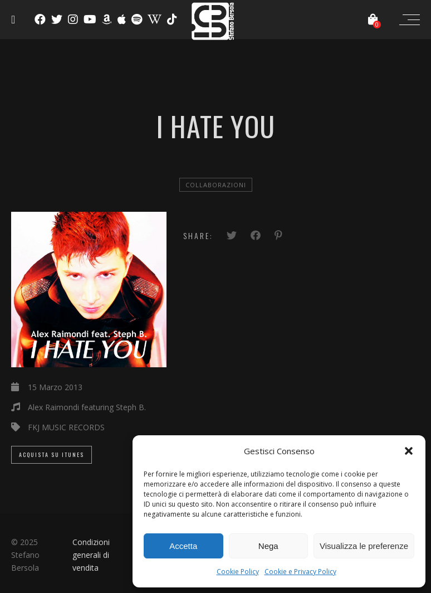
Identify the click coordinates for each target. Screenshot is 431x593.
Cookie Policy (238, 571)
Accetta (183, 546)
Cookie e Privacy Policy (300, 571)
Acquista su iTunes (51, 454)
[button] (408, 450)
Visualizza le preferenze (364, 546)
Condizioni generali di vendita (91, 555)
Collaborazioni (215, 185)
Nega (268, 546)
